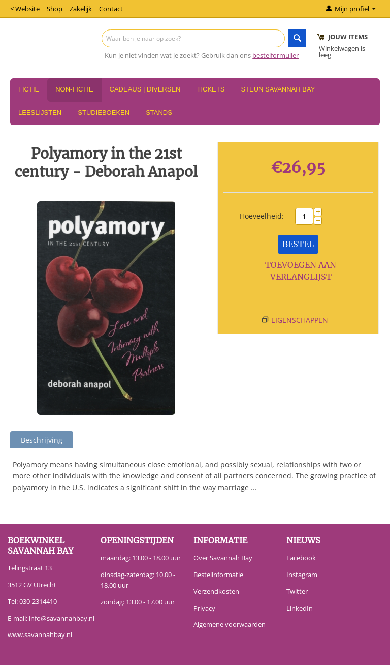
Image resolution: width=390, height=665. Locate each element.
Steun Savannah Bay (278, 89)
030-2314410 (38, 601)
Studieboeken (103, 112)
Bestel (298, 244)
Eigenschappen (299, 320)
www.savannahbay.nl (40, 634)
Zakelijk (81, 8)
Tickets (210, 89)
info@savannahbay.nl (61, 618)
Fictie (28, 89)
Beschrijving (41, 440)
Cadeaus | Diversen (145, 89)
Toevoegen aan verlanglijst (300, 271)
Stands (159, 112)
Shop (54, 8)
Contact (111, 8)
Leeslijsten (39, 112)
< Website (25, 8)
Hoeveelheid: (262, 216)
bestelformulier (275, 55)
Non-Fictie (74, 89)
